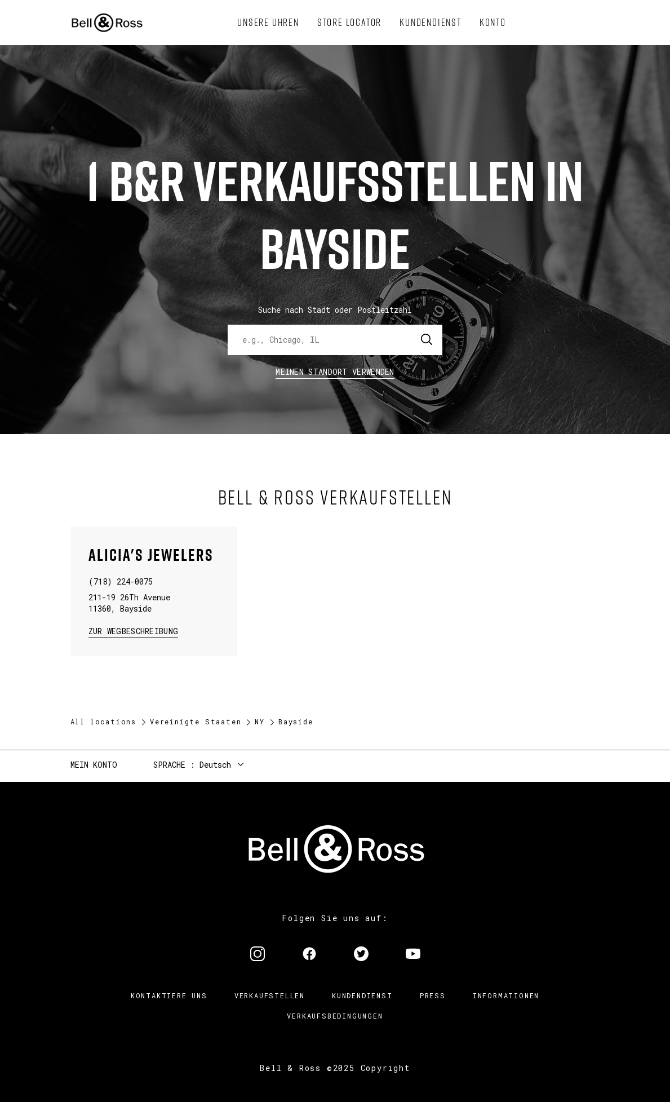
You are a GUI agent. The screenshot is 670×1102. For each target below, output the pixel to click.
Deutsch (215, 764)
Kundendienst (362, 995)
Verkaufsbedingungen (335, 1015)
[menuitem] (268, 22)
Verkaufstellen (269, 995)
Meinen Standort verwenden (335, 371)
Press (433, 995)
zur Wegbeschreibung (133, 630)
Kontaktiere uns (169, 995)
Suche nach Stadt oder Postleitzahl (335, 309)
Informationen (506, 995)
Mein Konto (93, 764)
